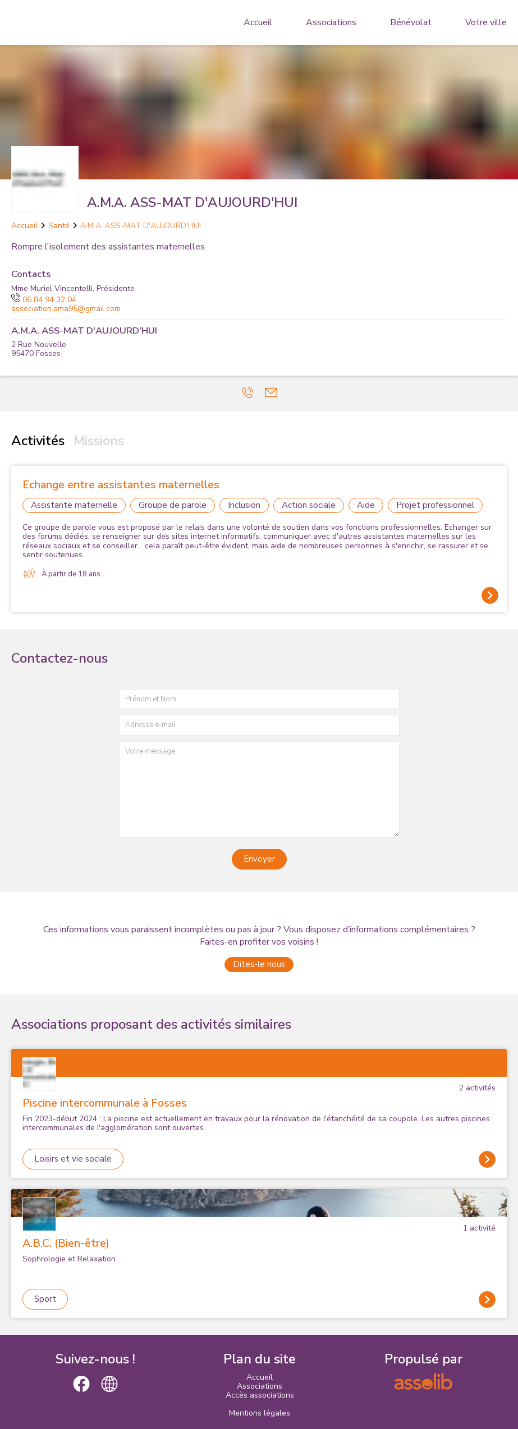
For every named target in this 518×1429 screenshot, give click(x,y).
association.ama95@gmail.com (66, 308)
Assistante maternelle (74, 505)
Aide (366, 505)
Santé (59, 225)
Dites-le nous (259, 964)
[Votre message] (259, 789)
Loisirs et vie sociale (73, 1158)
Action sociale (309, 505)
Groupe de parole (173, 505)
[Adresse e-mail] (259, 725)
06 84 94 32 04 (43, 299)
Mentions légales (259, 1413)
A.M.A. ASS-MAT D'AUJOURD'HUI (140, 225)
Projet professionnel (435, 505)
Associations (331, 22)
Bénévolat (411, 22)
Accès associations (260, 1395)
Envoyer (259, 858)
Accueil (258, 22)
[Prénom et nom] (259, 699)
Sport (45, 1299)
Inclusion (244, 505)
